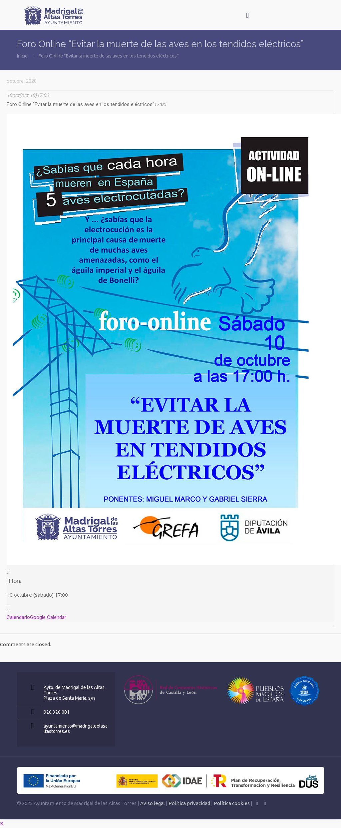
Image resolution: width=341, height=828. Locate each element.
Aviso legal (152, 803)
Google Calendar (48, 617)
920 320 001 (57, 712)
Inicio (22, 56)
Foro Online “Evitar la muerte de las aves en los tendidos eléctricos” (109, 56)
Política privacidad (189, 803)
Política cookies (232, 803)
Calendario (18, 617)
